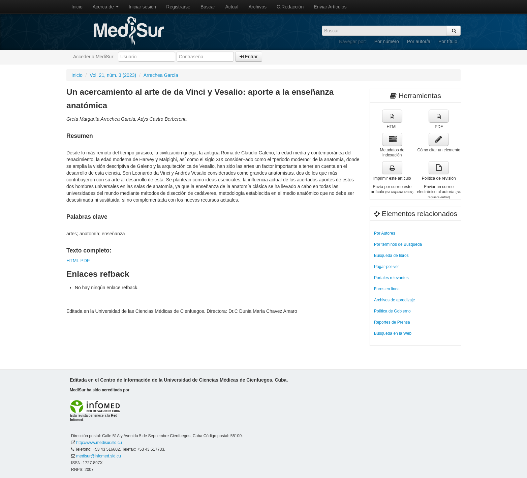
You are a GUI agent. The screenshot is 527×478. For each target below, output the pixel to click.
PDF (85, 260)
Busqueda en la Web (392, 333)
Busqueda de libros (391, 255)
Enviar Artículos (330, 6)
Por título (447, 41)
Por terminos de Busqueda (398, 244)
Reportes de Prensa (392, 322)
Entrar (249, 56)
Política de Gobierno (392, 311)
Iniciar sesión (142, 6)
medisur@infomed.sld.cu (98, 456)
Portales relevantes (391, 277)
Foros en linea (387, 289)
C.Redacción (290, 6)
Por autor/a (418, 41)
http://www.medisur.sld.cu (99, 442)
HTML (72, 260)
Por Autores (384, 233)
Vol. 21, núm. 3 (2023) (113, 75)
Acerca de (106, 6)
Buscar (207, 6)
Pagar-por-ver (386, 266)
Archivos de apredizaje (394, 300)
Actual (232, 6)
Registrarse (178, 6)
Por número (386, 41)
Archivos (257, 6)
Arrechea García (161, 75)
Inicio (77, 6)
